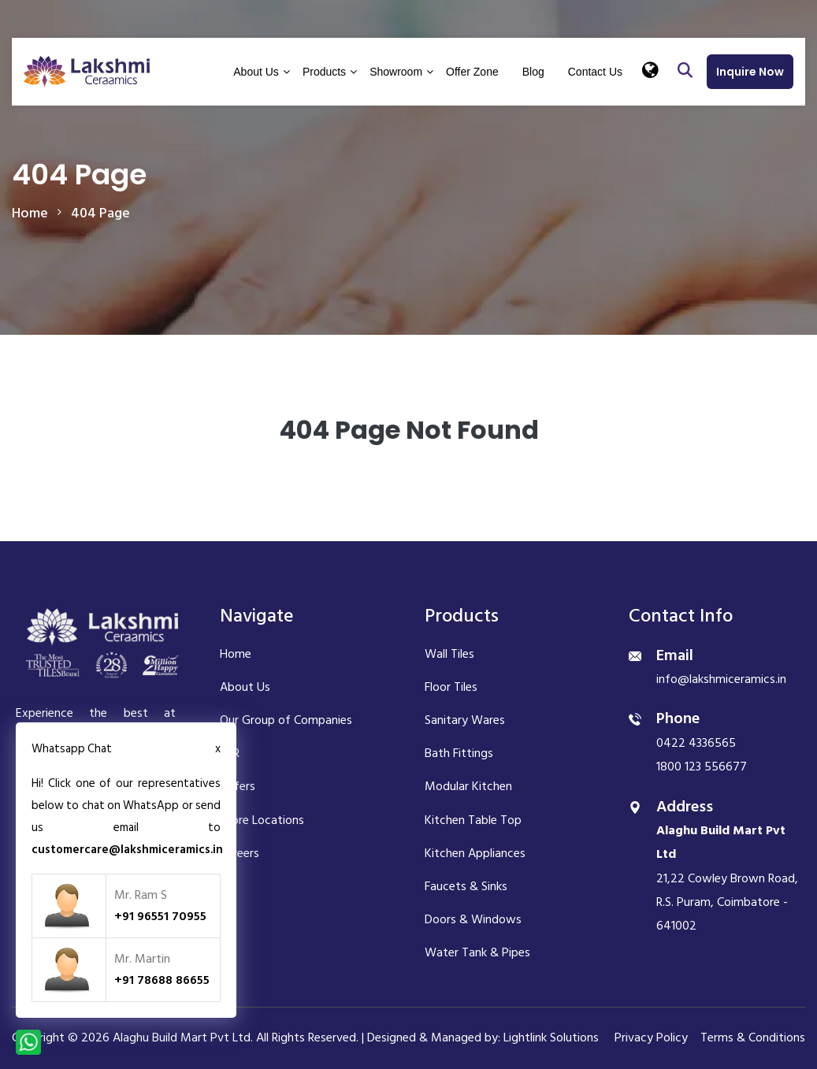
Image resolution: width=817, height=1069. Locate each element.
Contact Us (595, 71)
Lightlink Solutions (551, 1037)
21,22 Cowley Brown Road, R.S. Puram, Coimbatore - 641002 (727, 878)
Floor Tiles (451, 687)
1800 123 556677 (701, 766)
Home (235, 654)
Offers (237, 786)
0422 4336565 (696, 743)
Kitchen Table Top (473, 820)
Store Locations (262, 820)
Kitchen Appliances (475, 853)
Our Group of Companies (286, 720)
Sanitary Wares (465, 720)
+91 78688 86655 (162, 980)
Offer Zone (472, 71)
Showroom (396, 71)
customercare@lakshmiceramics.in (127, 849)
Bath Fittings (459, 753)
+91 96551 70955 (160, 916)
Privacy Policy (651, 1037)
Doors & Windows (473, 919)
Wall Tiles (449, 654)
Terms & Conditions (752, 1037)
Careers (239, 853)
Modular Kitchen (468, 786)
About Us (256, 71)
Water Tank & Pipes (477, 952)
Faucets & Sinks (466, 886)
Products (324, 71)
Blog (533, 71)
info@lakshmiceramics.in (721, 679)
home (30, 213)
